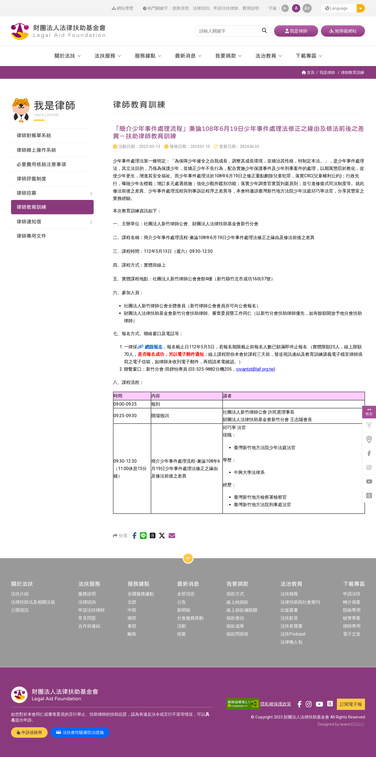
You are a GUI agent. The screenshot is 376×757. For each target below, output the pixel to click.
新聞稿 (183, 610)
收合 (369, 412)
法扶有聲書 (291, 626)
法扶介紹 (20, 593)
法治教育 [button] (265, 55)
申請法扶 (352, 593)
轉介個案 (352, 602)
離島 (132, 634)
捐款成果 (235, 626)
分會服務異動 (190, 618)
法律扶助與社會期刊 (300, 602)
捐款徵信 (235, 618)
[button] (343, 8)
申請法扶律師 (225, 8)
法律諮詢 (201, 8)
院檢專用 (352, 610)
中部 (132, 610)
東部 (132, 626)
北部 (132, 602)
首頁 (308, 72)
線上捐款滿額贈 (241, 610)
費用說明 (250, 8)
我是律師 (327, 72)
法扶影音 (289, 618)
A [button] (296, 8)
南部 (132, 618)
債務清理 (180, 8)
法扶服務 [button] (104, 55)
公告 (181, 602)
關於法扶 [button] (64, 55)
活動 (181, 626)
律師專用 (352, 626)
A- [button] (285, 8)
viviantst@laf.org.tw (255, 369)
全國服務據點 (141, 593)
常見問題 (87, 618)
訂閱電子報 (351, 704)
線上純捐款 (237, 602)
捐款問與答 (237, 634)
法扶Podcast (292, 634)
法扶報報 (289, 593)
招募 (181, 634)
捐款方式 (235, 593)
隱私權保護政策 (275, 704)
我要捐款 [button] (225, 55)
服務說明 (87, 593)
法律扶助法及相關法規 (33, 602)
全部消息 (186, 593)
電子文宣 (352, 634)
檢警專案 (352, 618)
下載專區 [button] (306, 55)
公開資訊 (20, 610)
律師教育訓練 (352, 72)
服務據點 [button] (145, 55)
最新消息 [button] (185, 55)
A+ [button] (307, 8)
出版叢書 (289, 610)
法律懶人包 (291, 642)
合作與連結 (89, 626)
